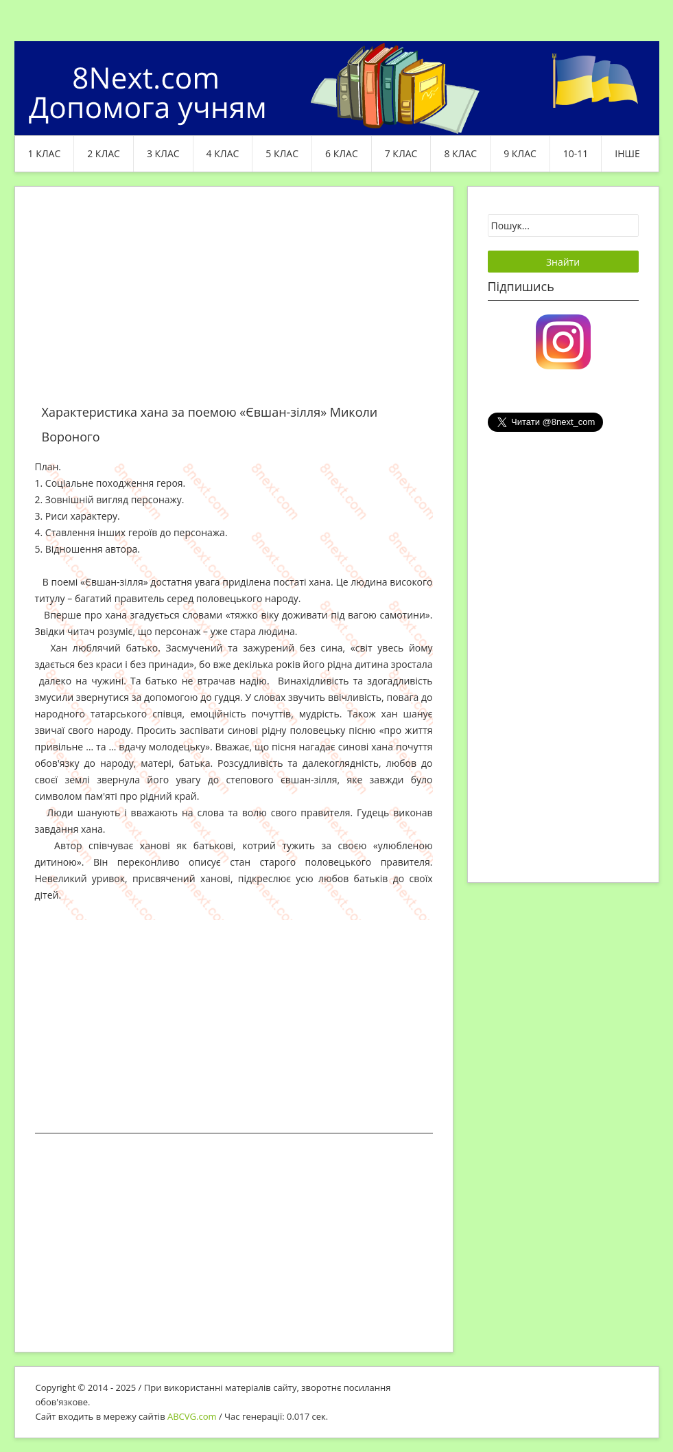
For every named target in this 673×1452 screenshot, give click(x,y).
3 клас (163, 153)
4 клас (222, 153)
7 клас (401, 153)
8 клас (460, 153)
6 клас (341, 153)
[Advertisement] (234, 303)
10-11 (576, 153)
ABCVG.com (192, 1416)
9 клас (520, 153)
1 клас (44, 153)
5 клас (281, 153)
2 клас (103, 153)
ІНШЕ (627, 153)
